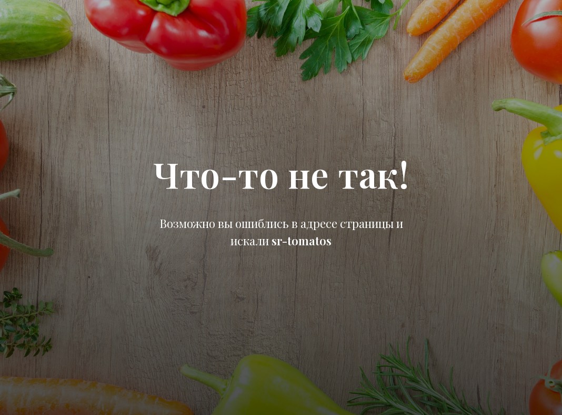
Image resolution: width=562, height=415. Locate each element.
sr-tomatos (302, 240)
